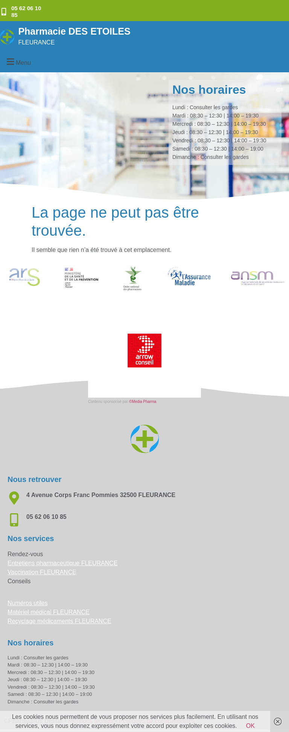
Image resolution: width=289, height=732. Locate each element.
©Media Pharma (142, 402)
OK (250, 726)
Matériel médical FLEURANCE (49, 612)
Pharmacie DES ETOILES (74, 31)
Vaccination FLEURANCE (42, 572)
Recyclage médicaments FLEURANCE (59, 621)
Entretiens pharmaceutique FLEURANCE (63, 563)
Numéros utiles (28, 603)
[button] (18, 62)
